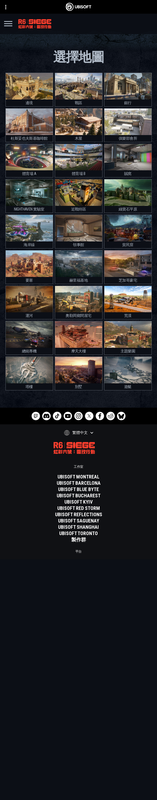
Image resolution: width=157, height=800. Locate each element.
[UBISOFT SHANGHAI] (78, 527)
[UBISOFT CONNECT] (78, 593)
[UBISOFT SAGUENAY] (78, 521)
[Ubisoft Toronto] (78, 533)
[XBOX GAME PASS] (78, 561)
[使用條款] (78, 775)
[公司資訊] (78, 742)
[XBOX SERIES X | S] (78, 568)
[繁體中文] (78, 433)
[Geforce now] (78, 615)
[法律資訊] (78, 783)
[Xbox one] (78, 574)
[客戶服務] (78, 755)
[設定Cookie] (78, 791)
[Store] (78, 728)
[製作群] (78, 539)
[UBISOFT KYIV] (78, 502)
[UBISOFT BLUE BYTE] (78, 489)
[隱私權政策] (78, 768)
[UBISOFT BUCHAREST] (78, 495)
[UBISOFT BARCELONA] (78, 483)
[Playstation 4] (78, 586)
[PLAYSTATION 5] (78, 580)
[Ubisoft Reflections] (78, 514)
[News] (78, 749)
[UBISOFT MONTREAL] (78, 477)
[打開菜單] (8, 24)
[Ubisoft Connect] (78, 735)
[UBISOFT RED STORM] (78, 508)
